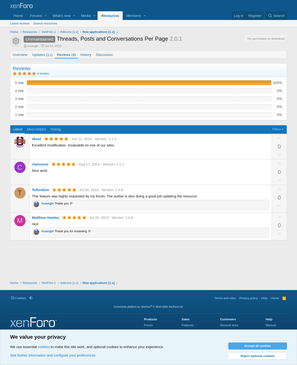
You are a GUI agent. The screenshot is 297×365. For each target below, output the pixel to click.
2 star (19, 107)
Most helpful (36, 129)
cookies (44, 347)
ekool (36, 139)
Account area (229, 325)
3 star (19, 99)
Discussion (104, 55)
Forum (148, 325)
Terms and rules (225, 298)
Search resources (45, 23)
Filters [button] (276, 129)
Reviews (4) (66, 55)
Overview (20, 55)
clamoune (40, 164)
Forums (36, 16)
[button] (45, 15)
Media (86, 16)
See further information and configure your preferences (52, 355)
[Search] (276, 15)
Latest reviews (20, 23)
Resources (110, 16)
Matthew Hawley (45, 218)
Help (264, 298)
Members (133, 16)
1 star (19, 115)
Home (18, 16)
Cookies (18, 298)
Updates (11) (42, 55)
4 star (19, 91)
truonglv (33, 46)
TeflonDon (40, 190)
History (85, 55)
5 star (19, 83)
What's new (62, 16)
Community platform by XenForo (148, 306)
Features (188, 325)
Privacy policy (248, 298)
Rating (56, 129)
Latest (17, 129)
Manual (271, 325)
